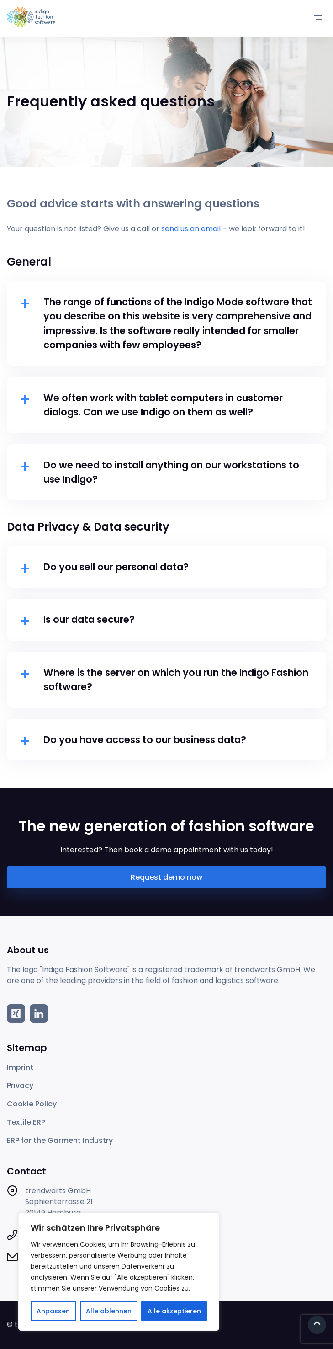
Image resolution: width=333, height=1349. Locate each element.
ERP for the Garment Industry (60, 1140)
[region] (118, 1272)
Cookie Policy (32, 1104)
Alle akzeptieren (174, 1311)
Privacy (20, 1085)
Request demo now (166, 877)
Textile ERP (26, 1122)
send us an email (191, 228)
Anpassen (53, 1311)
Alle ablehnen (109, 1311)
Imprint (20, 1067)
